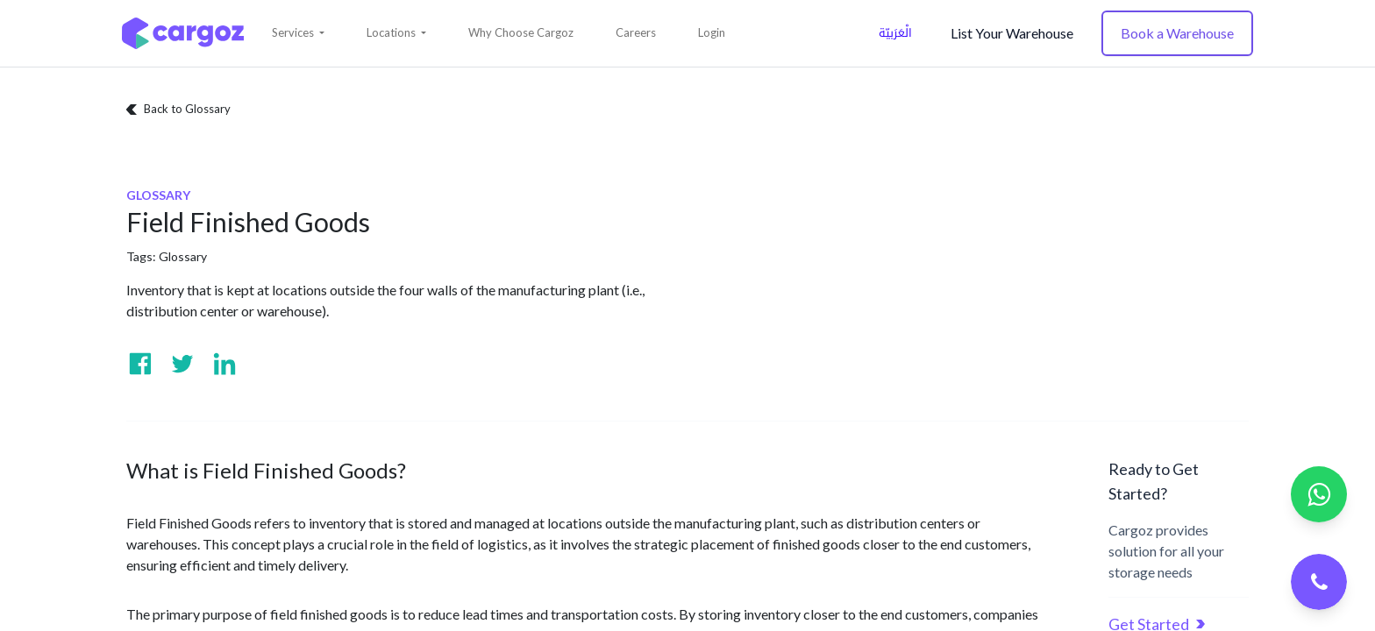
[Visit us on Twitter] (182, 364)
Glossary (183, 256)
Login (711, 32)
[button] (298, 33)
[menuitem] (521, 33)
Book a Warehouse (1177, 33)
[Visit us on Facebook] (140, 364)
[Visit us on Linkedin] (224, 364)
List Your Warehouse (1012, 33)
